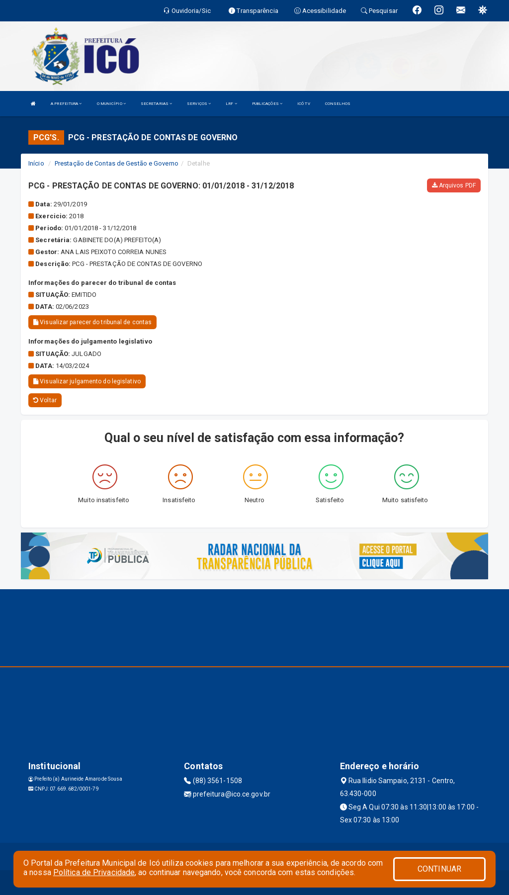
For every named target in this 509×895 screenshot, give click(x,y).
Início (36, 163)
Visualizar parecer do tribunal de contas (92, 322)
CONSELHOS (338, 103)
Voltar (45, 400)
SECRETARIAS (156, 103)
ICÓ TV (303, 103)
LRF (231, 103)
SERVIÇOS (199, 103)
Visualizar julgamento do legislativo (87, 381)
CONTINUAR (439, 869)
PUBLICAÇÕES (267, 103)
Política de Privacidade (94, 872)
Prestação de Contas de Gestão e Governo (116, 163)
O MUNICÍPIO (111, 103)
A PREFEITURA (66, 103)
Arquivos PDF (454, 185)
